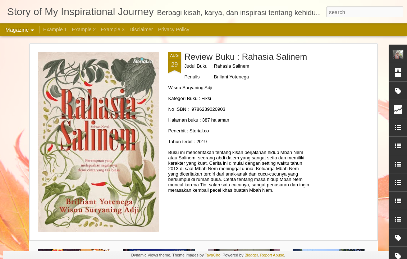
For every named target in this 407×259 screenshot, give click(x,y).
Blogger (251, 255)
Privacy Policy (173, 29)
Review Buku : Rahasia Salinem (245, 57)
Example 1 (55, 29)
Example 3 (112, 29)
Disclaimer (141, 29)
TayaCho (212, 255)
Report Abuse (272, 255)
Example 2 (84, 29)
